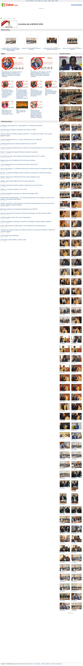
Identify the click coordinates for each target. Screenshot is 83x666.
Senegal (52, 0)
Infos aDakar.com (29, 663)
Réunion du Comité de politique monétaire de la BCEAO (31, 49)
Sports (36, 0)
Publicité (56, 0)
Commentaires (37, 663)
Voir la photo (61, 71)
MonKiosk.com (31, 0)
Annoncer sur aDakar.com (56, 663)
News (42, 0)
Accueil (27, 0)
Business (39, 0)
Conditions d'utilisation (45, 663)
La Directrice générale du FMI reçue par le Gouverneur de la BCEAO (52, 49)
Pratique (49, 0)
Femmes (45, 0)
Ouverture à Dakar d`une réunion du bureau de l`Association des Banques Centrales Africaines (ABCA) (11, 49)
